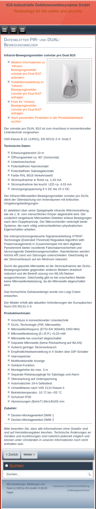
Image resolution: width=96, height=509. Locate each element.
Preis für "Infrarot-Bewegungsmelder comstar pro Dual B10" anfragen (26, 107)
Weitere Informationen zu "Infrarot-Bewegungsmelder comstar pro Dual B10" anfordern (28, 70)
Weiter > (29, 454)
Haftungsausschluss (78, 490)
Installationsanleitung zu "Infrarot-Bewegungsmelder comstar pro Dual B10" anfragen (27, 89)
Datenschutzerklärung (78, 486)
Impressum (58, 486)
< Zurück (12, 454)
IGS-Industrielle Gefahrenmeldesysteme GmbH (48, 5)
